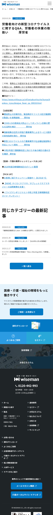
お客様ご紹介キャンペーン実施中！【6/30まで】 (25, 177)
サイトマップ (34, 430)
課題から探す (9, 407)
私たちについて (35, 416)
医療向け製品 (8, 422)
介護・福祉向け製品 (10, 426)
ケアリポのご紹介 (10, 472)
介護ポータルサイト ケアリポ (14, 456)
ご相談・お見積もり (26, 311)
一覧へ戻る (26, 266)
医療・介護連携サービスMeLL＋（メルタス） (12, 417)
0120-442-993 (28, 386)
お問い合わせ (9, 437)
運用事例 (32, 402)
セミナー (32, 407)
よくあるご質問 (10, 446)
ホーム (4, 9)
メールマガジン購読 (25, 485)
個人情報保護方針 (10, 463)
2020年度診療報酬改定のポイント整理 (21, 166)
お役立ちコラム (35, 412)
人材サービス (9, 467)
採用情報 (32, 425)
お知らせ (12, 9)
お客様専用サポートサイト (14, 451)
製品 (5, 412)
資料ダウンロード (10, 442)
